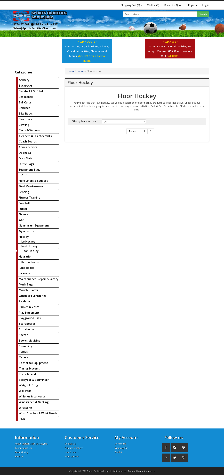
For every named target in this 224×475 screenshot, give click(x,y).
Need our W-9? (72, 456)
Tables (23, 351)
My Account (120, 443)
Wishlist (118, 452)
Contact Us (70, 443)
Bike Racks (26, 113)
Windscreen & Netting (34, 402)
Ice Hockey (28, 241)
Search (203, 14)
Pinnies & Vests (29, 307)
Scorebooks (26, 329)
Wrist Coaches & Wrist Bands (38, 413)
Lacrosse (24, 273)
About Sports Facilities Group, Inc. (31, 443)
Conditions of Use (23, 448)
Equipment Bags (29, 169)
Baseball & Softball (31, 91)
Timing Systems (29, 368)
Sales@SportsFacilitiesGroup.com (35, 28)
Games (23, 214)
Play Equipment (29, 312)
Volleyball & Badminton (34, 380)
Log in (205, 5)
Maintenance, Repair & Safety (38, 279)
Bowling (24, 125)
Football (24, 203)
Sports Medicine (29, 340)
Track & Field (27, 374)
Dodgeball (25, 153)
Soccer (23, 335)
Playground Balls (30, 318)
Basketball (26, 97)
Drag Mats (26, 158)
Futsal (23, 209)
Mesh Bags (26, 284)
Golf (22, 220)
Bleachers (25, 119)
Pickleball (25, 301)
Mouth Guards (28, 290)
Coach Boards (28, 141)
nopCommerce (147, 471)
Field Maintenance (31, 186)
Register (192, 5)
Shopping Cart (121, 448)
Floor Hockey (30, 251)
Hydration (25, 256)
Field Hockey (29, 246)
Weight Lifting (28, 385)
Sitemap (19, 456)
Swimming (25, 346)
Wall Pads (25, 391)
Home (70, 71)
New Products (71, 452)
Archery (24, 80)
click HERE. (172, 56)
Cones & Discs (28, 147)
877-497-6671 (23, 24)
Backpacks (26, 85)
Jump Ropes (26, 268)
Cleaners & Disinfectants (35, 136)
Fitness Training (29, 197)
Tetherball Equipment (33, 363)
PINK (22, 419)
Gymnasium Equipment (34, 225)
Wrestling (25, 408)
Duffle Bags (26, 164)
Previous (134, 131)
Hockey (24, 237)
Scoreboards (27, 324)
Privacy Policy (21, 452)
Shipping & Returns (74, 448)
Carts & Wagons (29, 130)
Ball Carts (25, 102)
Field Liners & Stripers (33, 181)
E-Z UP (23, 175)
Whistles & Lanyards (32, 396)
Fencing (24, 192)
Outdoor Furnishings (32, 296)
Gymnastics (26, 231)
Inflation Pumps (29, 262)
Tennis (23, 357)
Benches (24, 108)
